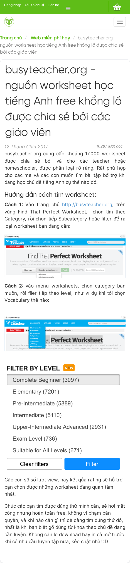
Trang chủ (11, 38)
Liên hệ (53, 5)
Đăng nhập (12, 5)
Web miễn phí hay (50, 38)
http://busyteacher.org (87, 204)
